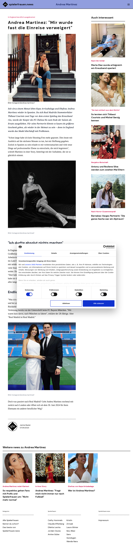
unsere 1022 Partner (33, 264)
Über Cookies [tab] (103, 253)
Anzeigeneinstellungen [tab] (79, 253)
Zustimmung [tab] (29, 253)
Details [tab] (54, 253)
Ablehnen (66, 303)
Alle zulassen (98, 303)
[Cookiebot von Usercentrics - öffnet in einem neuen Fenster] (104, 246)
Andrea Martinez (66, 4)
